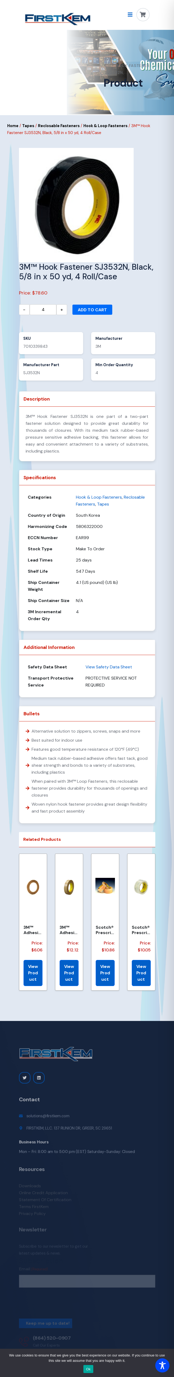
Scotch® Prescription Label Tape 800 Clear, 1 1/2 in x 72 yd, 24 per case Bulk (141, 930)
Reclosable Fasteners (59, 125)
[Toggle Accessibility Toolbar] (162, 1365)
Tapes (28, 125)
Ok (88, 1369)
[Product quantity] (43, 309)
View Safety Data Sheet (109, 667)
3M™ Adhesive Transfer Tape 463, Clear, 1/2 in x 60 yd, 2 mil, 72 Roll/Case (69, 930)
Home (109, 58)
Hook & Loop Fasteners (105, 125)
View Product (33, 973)
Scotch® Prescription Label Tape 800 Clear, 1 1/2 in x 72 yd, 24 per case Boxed (105, 930)
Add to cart (92, 310)
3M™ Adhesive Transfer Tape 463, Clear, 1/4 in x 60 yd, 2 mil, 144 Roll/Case (33, 930)
